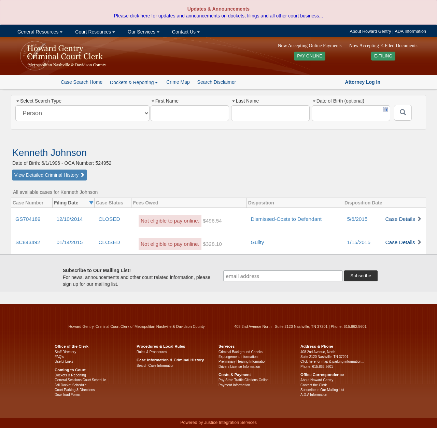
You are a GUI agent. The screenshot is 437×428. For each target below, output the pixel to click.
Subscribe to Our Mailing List (322, 390)
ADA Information (410, 31)
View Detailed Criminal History (49, 175)
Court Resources (94, 32)
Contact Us (185, 32)
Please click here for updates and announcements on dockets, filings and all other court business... (218, 15)
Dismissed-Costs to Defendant (286, 219)
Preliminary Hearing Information (242, 361)
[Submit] (403, 113)
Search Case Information (155, 365)
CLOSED (109, 219)
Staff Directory (65, 352)
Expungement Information (238, 357)
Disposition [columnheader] (261, 202)
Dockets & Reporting (70, 375)
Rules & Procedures (152, 352)
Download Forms (68, 395)
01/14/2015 (69, 242)
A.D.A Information (313, 395)
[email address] (283, 275)
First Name (165, 101)
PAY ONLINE (309, 56)
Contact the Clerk (313, 385)
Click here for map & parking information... (332, 361)
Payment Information (234, 385)
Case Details (400, 219)
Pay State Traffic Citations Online (243, 380)
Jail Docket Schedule (70, 385)
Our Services (142, 32)
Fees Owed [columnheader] (145, 202)
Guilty (257, 242)
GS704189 (28, 219)
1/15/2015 (358, 242)
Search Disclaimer (216, 82)
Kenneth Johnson (49, 152)
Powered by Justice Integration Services (218, 422)
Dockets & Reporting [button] (134, 82)
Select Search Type (38, 101)
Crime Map (177, 82)
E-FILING (383, 56)
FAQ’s (59, 357)
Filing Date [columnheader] (66, 202)
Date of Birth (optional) (338, 101)
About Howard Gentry (370, 31)
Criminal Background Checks (240, 352)
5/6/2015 (357, 219)
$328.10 (212, 244)
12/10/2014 (69, 219)
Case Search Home (81, 82)
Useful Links (64, 361)
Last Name (245, 101)
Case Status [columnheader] (109, 202)
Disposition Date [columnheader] (363, 202)
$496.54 (212, 221)
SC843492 (27, 242)
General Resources (39, 32)
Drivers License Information (239, 367)
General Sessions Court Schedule (80, 380)
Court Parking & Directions (75, 390)
